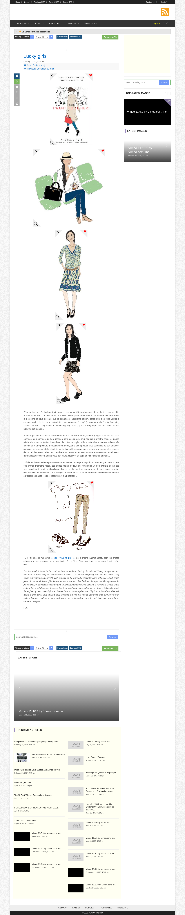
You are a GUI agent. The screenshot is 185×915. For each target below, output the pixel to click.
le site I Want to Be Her (63, 558)
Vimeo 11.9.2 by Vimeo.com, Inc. (100, 869)
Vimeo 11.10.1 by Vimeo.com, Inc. (42, 711)
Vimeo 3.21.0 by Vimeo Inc (97, 822)
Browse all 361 (75, 37)
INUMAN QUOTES (22, 782)
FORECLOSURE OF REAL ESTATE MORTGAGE (36, 808)
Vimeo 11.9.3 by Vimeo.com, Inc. (46, 864)
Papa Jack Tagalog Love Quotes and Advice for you (37, 770)
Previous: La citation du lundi (39, 69)
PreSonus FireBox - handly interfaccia (48, 754)
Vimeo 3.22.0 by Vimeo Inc (26, 820)
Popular (90, 907)
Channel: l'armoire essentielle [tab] (34, 31)
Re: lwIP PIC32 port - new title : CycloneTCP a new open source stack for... (100, 807)
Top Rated (106, 907)
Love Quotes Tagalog (95, 757)
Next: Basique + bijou (35, 65)
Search (112, 637)
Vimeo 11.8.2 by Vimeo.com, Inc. (100, 853)
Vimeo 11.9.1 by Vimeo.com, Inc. (46, 848)
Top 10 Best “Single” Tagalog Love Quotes (32, 795)
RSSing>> (62, 907)
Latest (76, 907)
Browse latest (62, 37)
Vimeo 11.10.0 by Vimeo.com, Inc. (101, 885)
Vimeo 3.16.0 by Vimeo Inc (97, 741)
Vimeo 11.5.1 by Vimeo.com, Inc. (100, 838)
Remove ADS (110, 37)
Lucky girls (35, 56)
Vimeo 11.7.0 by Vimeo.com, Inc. (46, 833)
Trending (122, 907)
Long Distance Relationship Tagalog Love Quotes (36, 741)
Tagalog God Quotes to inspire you (101, 773)
